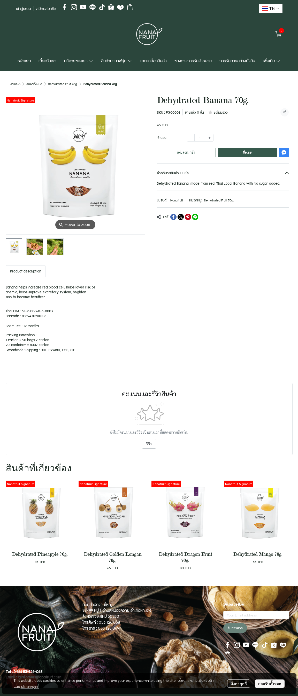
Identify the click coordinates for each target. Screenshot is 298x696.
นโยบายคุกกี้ (30, 686)
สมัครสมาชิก (46, 8)
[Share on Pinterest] (188, 217)
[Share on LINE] (195, 217)
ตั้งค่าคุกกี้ (239, 683)
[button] (270, 8)
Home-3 (15, 84)
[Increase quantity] (209, 137)
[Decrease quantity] (190, 137)
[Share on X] (181, 217)
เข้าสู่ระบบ (23, 8)
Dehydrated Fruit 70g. (63, 84)
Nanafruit (176, 200)
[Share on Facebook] (173, 217)
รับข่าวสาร (235, 628)
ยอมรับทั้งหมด (269, 683)
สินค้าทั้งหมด (34, 84)
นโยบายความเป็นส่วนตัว (195, 680)
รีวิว (149, 443)
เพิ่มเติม (271, 60)
